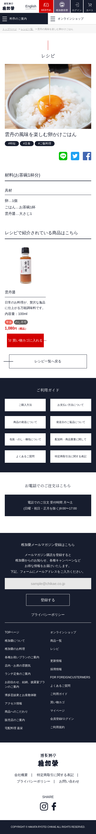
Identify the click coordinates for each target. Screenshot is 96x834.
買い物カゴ (57, 702)
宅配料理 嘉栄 (14, 728)
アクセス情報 (13, 703)
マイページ (57, 710)
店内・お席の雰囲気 (18, 665)
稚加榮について (15, 640)
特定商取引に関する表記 (55, 775)
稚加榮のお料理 (15, 649)
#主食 (27, 143)
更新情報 (56, 661)
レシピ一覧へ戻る (47, 361)
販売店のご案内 (15, 720)
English (30, 6)
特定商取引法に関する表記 (70, 456)
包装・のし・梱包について (25, 439)
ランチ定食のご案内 (18, 673)
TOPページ (12, 632)
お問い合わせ (69, 781)
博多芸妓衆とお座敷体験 (20, 695)
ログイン (77, 6)
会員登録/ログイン (62, 718)
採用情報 (56, 669)
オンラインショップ (63, 632)
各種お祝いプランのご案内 (22, 657)
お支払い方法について (70, 404)
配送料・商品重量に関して (70, 439)
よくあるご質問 (25, 456)
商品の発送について (25, 422)
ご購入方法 (25, 404)
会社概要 (21, 775)
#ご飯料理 (44, 143)
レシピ (54, 649)
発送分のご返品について (70, 422)
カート (89, 6)
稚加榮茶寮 (62, 6)
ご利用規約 (57, 727)
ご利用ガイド (59, 694)
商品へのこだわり (16, 711)
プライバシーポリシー (48, 615)
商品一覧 (56, 640)
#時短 (12, 143)
